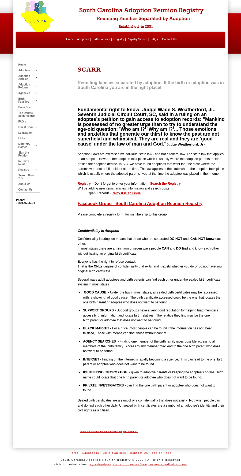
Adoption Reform (24, 86)
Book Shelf (25, 107)
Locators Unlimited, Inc (167, 464)
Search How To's (26, 177)
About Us (24, 184)
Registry (119, 39)
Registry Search (137, 39)
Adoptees (83, 39)
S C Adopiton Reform (129, 464)
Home (70, 39)
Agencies (24, 93)
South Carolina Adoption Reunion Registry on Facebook (109, 431)
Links (21, 138)
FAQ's (22, 121)
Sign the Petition (23, 154)
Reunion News (23, 163)
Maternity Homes (24, 145)
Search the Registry (165, 183)
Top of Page (162, 452)
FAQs (154, 39)
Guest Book (25, 127)
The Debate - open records (26, 114)
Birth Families (101, 39)
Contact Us (169, 39)
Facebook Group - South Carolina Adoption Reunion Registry (140, 203)
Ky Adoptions (100, 464)
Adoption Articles (24, 77)
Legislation (25, 132)
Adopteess (90, 452)
